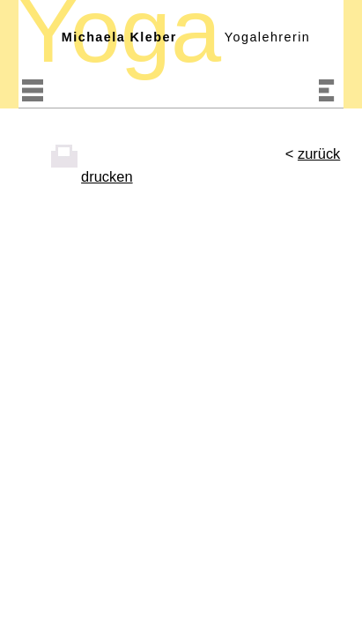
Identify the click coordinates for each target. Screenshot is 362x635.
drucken (106, 176)
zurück (319, 153)
